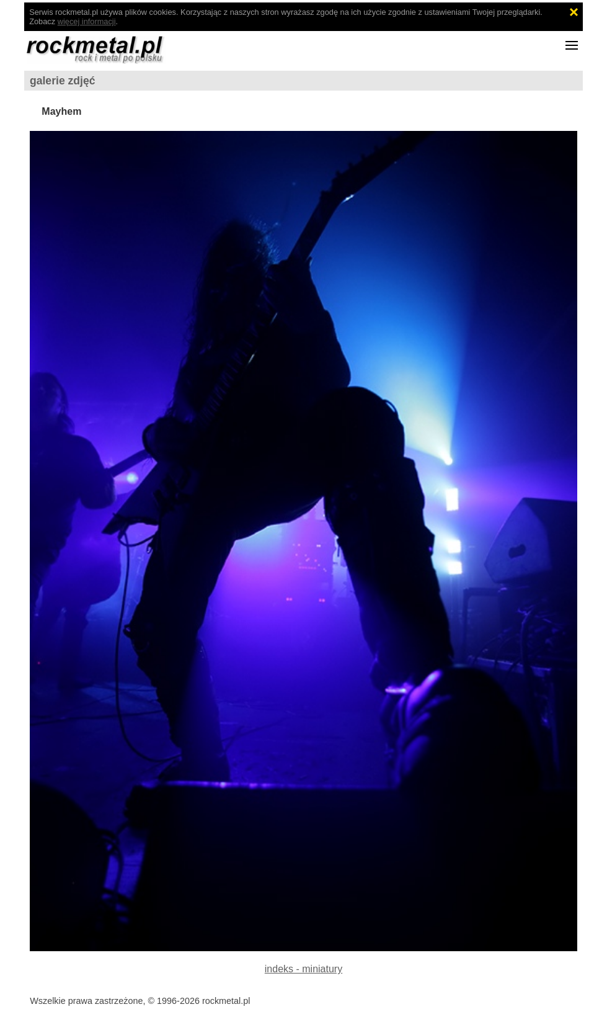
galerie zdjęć (62, 80)
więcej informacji (87, 21)
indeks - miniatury (303, 969)
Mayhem (61, 111)
